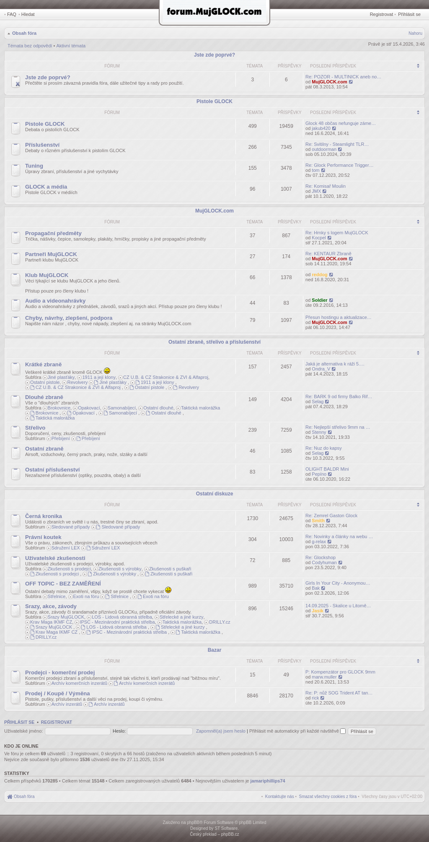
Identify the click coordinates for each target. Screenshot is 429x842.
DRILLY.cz (219, 621)
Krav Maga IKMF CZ (51, 621)
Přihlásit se (409, 14)
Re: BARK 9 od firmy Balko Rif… (338, 396)
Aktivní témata (70, 45)
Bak (316, 588)
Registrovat (381, 14)
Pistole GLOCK (214, 101)
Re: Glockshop (320, 557)
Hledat (28, 14)
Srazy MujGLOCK (66, 616)
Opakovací (89, 407)
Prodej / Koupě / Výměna (57, 693)
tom (315, 170)
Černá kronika (43, 516)
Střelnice (57, 596)
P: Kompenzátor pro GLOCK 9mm (340, 671)
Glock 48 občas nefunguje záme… (340, 123)
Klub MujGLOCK (46, 275)
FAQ (11, 14)
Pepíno (319, 474)
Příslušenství (42, 145)
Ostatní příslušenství (52, 469)
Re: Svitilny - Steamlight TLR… (337, 144)
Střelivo (35, 428)
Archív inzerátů (67, 704)
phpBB (193, 822)
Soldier (319, 300)
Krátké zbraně (43, 364)
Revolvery (77, 382)
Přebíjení (61, 438)
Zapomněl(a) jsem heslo (221, 730)
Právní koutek (43, 537)
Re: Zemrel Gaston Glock (331, 515)
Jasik (317, 610)
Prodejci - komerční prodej (60, 672)
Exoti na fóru (86, 596)
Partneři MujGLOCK (51, 254)
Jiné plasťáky (61, 377)
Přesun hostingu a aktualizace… (338, 317)
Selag (317, 401)
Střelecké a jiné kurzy (182, 616)
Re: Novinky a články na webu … (339, 536)
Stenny (319, 432)
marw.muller (324, 676)
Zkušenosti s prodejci (69, 568)
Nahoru (415, 33)
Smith (318, 520)
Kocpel (319, 237)
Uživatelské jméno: (23, 730)
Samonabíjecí (122, 407)
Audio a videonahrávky (55, 301)
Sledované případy (71, 526)
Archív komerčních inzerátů (79, 683)
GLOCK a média (46, 187)
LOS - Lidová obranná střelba (122, 616)
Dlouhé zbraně (44, 397)
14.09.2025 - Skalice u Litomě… (338, 605)
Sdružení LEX (66, 547)
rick (315, 697)
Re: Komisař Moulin (325, 186)
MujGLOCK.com (329, 81)
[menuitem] (328, 796)
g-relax (319, 541)
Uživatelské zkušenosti (55, 558)
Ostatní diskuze (214, 494)
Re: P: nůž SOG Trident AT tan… (338, 692)
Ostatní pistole (44, 382)
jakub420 (321, 128)
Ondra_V (321, 368)
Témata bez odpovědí (30, 45)
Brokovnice (59, 407)
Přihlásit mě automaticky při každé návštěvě (297, 730)
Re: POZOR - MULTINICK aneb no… (343, 76)
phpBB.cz (230, 834)
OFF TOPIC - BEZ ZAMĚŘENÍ (63, 583)
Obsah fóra (24, 33)
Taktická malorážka (200, 407)
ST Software (226, 828)
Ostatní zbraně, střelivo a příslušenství (214, 342)
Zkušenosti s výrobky (120, 568)
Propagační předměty (53, 233)
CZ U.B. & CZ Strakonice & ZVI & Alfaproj (165, 377)
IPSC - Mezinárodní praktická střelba (117, 621)
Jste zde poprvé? (214, 55)
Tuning (34, 166)
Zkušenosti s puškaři (170, 568)
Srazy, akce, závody (51, 606)
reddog (319, 274)
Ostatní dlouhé (158, 407)
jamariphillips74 (268, 780)
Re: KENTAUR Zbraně (328, 253)
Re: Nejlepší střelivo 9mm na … (337, 427)
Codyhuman (324, 562)
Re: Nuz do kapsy (323, 448)
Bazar (215, 650)
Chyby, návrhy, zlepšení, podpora (68, 318)
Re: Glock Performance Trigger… (339, 165)
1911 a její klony (99, 377)
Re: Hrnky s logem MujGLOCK (336, 232)
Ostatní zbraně (44, 449)
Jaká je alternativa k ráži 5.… (334, 363)
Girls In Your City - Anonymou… (337, 583)
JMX (316, 191)
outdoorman (324, 149)
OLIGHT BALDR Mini (327, 469)
